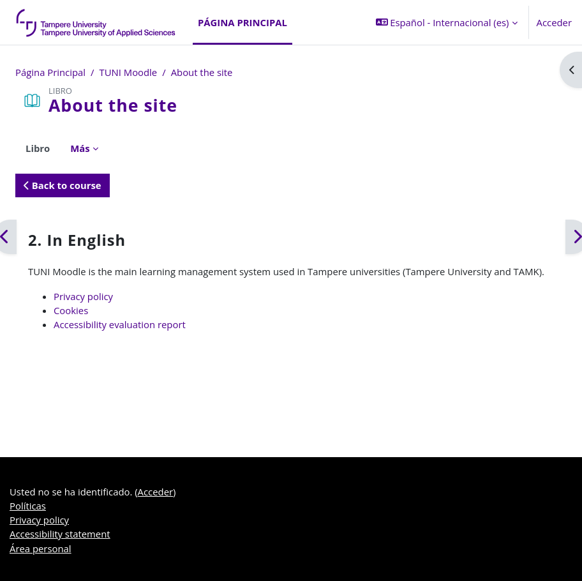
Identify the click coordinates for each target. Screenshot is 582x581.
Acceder (554, 22)
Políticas (28, 505)
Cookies (71, 310)
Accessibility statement (60, 533)
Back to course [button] (62, 185)
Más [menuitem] (79, 148)
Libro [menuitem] (38, 148)
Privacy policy (83, 296)
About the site (202, 72)
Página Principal (50, 72)
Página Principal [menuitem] (242, 22)
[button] (447, 22)
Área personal (40, 548)
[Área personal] (96, 22)
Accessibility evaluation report (120, 324)
